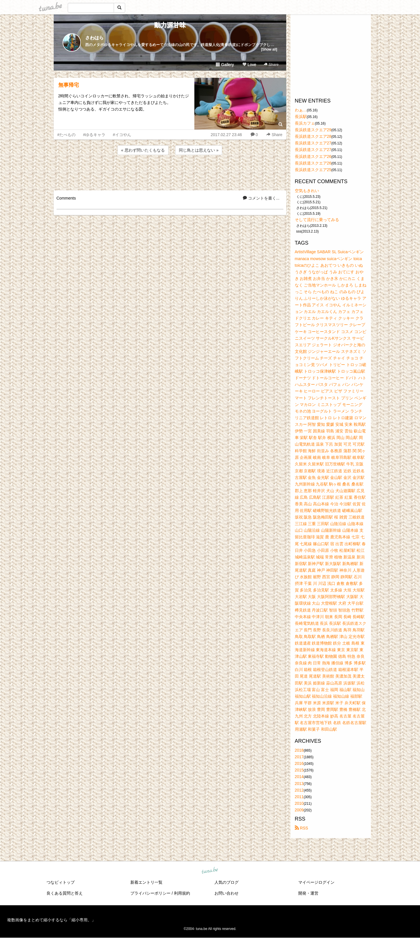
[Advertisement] (170, 172)
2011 (299, 796)
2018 (299, 750)
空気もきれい (307, 190)
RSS (301, 828)
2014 (299, 776)
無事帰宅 (68, 85)
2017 (299, 757)
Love (249, 64)
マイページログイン (316, 882)
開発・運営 (308, 893)
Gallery (225, 64)
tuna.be (210, 871)
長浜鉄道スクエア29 (313, 129)
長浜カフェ (305, 123)
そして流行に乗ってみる (317, 219)
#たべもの (66, 134)
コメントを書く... (261, 198)
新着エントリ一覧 (146, 882)
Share (271, 64)
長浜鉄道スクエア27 (313, 143)
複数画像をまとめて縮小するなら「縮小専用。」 (51, 920)
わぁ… (301, 110)
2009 (299, 810)
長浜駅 (301, 116)
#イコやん (122, 134)
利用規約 (182, 893)
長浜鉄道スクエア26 (313, 156)
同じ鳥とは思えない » (198, 150)
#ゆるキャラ (94, 134)
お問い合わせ (226, 893)
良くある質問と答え (65, 893)
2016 (299, 763)
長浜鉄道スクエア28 (313, 136)
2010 (299, 803)
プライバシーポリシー (150, 893)
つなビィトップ (61, 882)
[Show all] (269, 49)
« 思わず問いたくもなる (143, 150)
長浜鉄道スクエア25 (313, 169)
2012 (299, 790)
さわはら (94, 37)
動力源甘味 (170, 25)
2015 (299, 770)
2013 (299, 783)
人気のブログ (226, 882)
